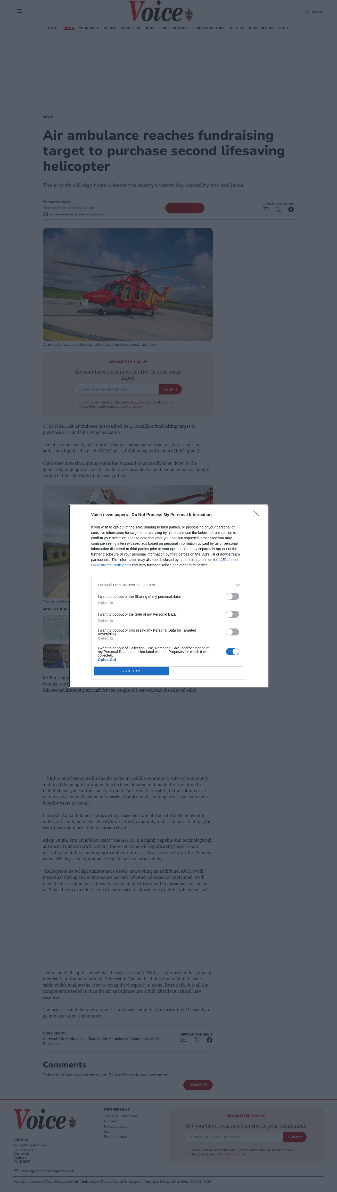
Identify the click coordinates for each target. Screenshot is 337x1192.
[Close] (258, 515)
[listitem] (168, 585)
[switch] (232, 596)
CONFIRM (131, 671)
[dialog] (168, 596)
